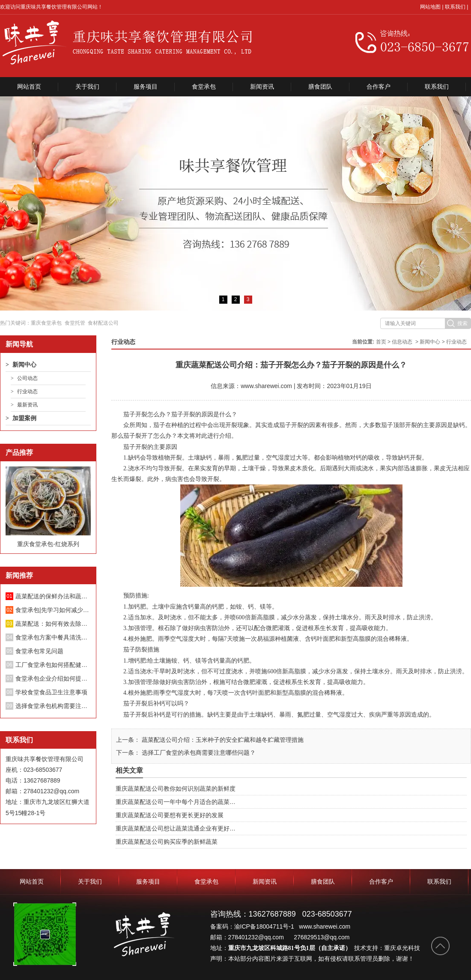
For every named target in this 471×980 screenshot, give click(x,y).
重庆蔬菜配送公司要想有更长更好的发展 (170, 815)
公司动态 (27, 378)
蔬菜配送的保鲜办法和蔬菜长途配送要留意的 (53, 596)
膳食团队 (320, 86)
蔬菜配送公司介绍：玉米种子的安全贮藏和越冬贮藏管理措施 (222, 739)
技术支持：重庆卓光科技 (387, 947)
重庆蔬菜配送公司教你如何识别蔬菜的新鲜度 (176, 788)
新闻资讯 (262, 86)
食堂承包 (204, 86)
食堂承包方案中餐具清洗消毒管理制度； (53, 637)
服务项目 (146, 86)
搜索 (462, 323)
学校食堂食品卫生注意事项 (51, 692)
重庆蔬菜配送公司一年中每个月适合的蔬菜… (176, 801)
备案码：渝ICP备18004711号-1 (253, 926)
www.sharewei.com (266, 385)
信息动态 (402, 342)
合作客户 (379, 86)
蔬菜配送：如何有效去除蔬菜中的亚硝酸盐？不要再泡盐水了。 (53, 623)
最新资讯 (27, 405)
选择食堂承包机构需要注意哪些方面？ (53, 705)
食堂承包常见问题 (39, 651)
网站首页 (29, 86)
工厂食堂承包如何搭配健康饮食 (53, 664)
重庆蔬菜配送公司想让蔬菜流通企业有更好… (176, 828)
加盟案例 (24, 418)
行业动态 (27, 391)
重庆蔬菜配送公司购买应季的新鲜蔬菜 (167, 841)
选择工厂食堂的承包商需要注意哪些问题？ (198, 752)
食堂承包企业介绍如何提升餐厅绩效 (53, 678)
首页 (381, 342)
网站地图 (430, 7)
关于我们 (87, 86)
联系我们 (455, 7)
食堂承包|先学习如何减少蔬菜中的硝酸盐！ (53, 610)
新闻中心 (24, 364)
